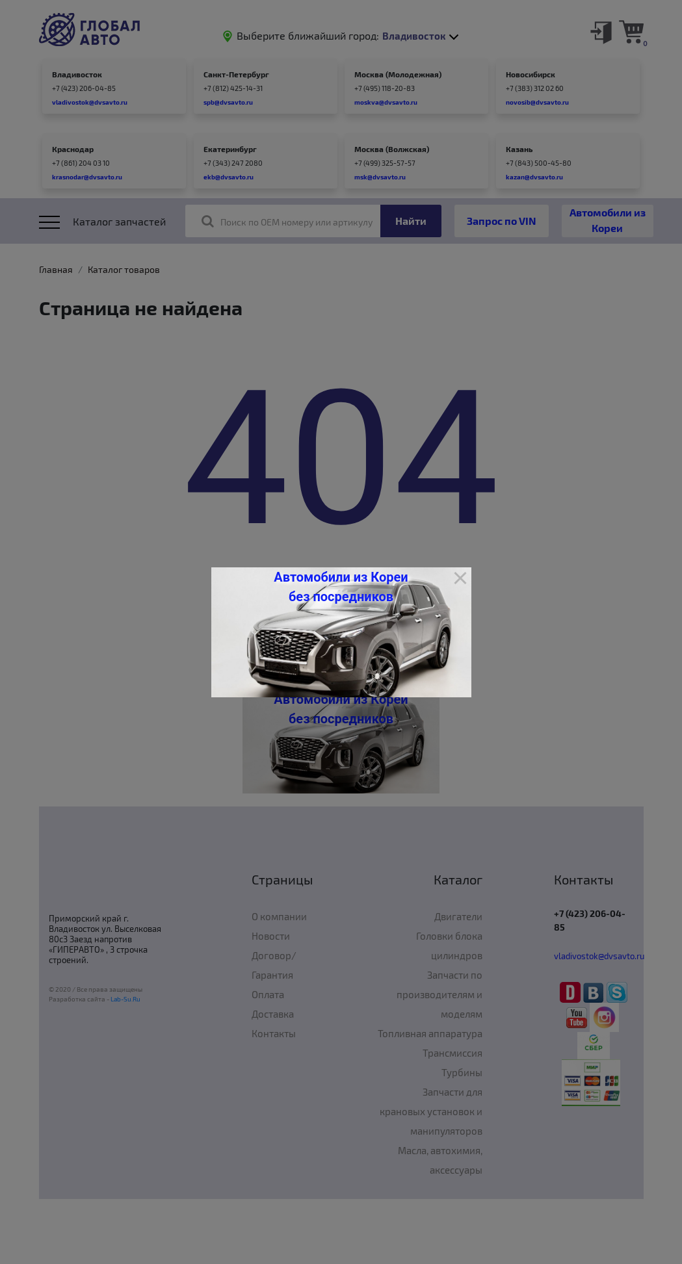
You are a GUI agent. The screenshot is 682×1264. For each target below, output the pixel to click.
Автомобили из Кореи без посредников (341, 586)
